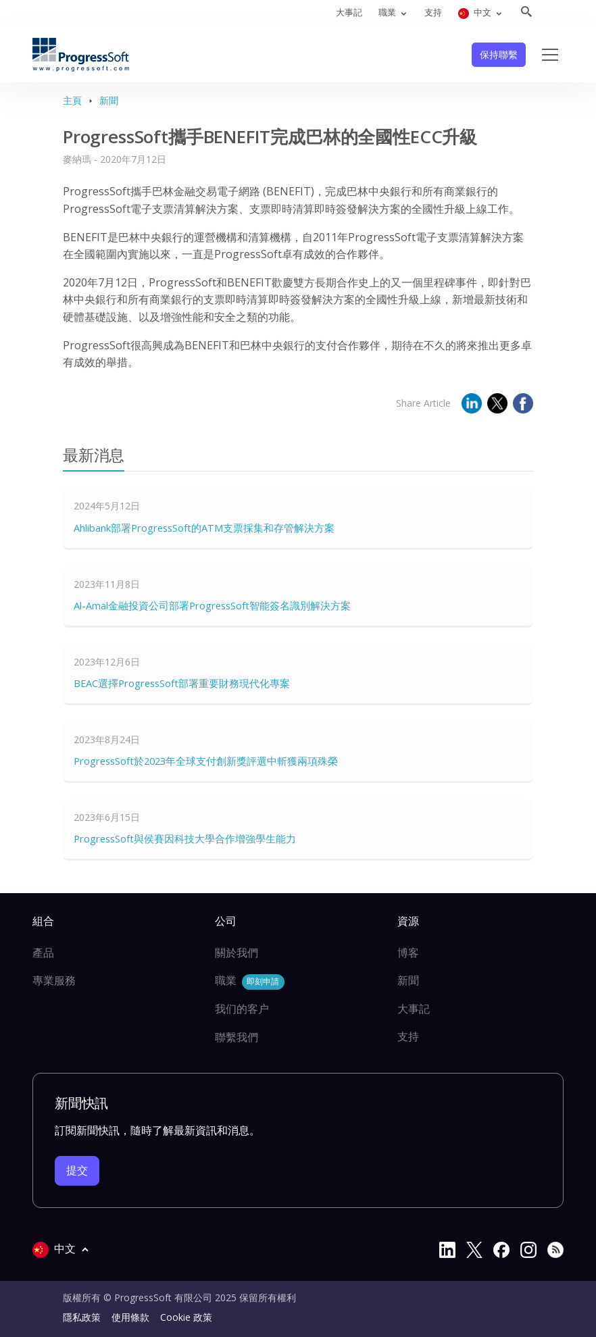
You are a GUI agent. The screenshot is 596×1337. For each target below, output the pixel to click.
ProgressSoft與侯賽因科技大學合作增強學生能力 (185, 838)
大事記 (349, 12)
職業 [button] (388, 12)
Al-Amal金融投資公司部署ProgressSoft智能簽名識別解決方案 (212, 605)
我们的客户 (242, 1008)
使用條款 (130, 1317)
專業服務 (54, 980)
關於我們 (236, 952)
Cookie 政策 (186, 1317)
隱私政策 (82, 1317)
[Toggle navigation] (550, 54)
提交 (77, 1170)
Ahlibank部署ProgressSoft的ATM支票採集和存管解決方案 (204, 527)
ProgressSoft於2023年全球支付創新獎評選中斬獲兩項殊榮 (206, 760)
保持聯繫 (498, 54)
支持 (433, 12)
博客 (408, 952)
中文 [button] (475, 12)
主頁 (72, 100)
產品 (43, 952)
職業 (249, 981)
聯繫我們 (236, 1037)
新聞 (108, 100)
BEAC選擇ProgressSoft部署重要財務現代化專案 (182, 683)
